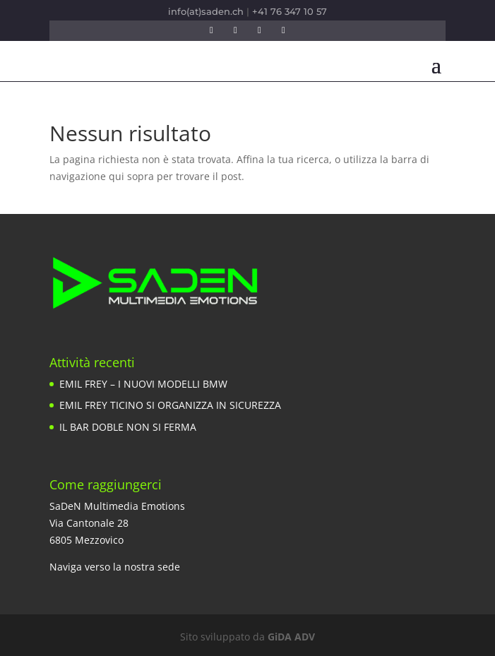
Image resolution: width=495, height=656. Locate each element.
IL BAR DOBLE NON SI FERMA (127, 427)
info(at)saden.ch (206, 11)
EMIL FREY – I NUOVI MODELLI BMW (143, 383)
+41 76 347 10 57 (289, 11)
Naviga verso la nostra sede (114, 566)
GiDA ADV (291, 636)
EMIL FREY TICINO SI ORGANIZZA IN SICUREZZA (170, 405)
